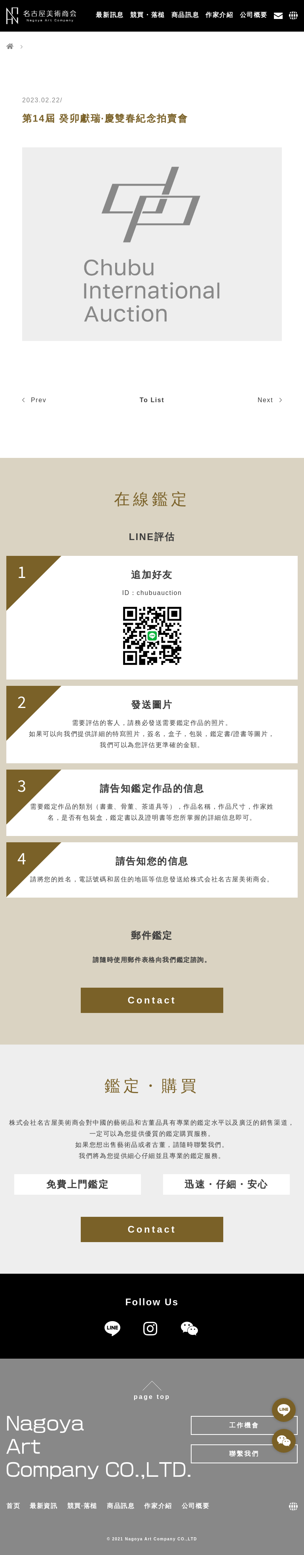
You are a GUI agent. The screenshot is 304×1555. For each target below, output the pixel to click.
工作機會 (244, 1425)
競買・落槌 (147, 14)
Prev (34, 400)
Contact (152, 1000)
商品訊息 (185, 14)
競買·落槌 (82, 1505)
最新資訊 (43, 1505)
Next (270, 400)
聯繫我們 (244, 1453)
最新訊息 (110, 14)
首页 (13, 1505)
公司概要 (254, 14)
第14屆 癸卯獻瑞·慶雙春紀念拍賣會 (105, 118)
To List (152, 400)
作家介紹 (219, 14)
